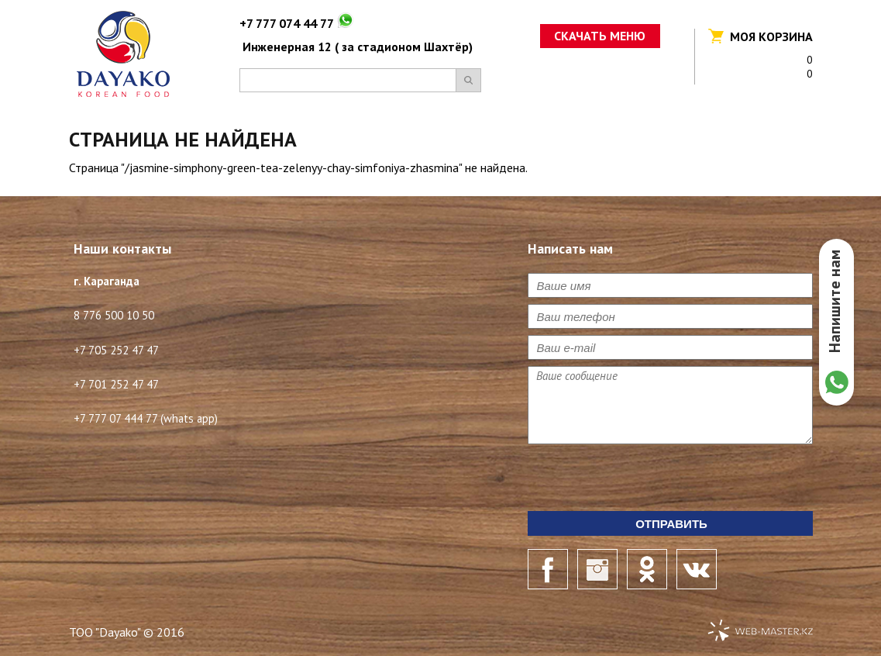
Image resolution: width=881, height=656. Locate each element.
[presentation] (645, 481)
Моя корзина (771, 36)
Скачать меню (599, 35)
